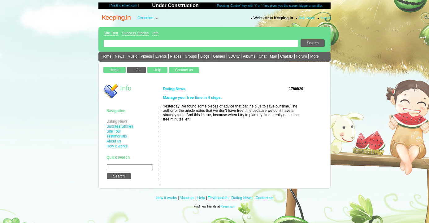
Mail (273, 56)
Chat (262, 56)
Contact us (264, 198)
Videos (146, 56)
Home (106, 56)
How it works (117, 146)
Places (175, 56)
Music (132, 56)
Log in (325, 18)
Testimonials (116, 136)
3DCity (234, 56)
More (314, 56)
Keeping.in (228, 206)
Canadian (145, 18)
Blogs (205, 56)
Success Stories (135, 33)
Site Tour (111, 33)
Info (155, 33)
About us (113, 141)
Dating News (117, 121)
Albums (249, 56)
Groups (191, 56)
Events (161, 56)
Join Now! (307, 18)
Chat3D (286, 56)
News (119, 56)
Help (201, 198)
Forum (301, 56)
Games (219, 56)
